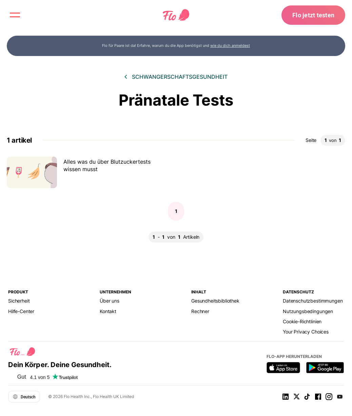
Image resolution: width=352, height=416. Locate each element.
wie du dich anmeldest (230, 45)
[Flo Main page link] (176, 15)
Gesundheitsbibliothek (215, 301)
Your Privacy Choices (306, 331)
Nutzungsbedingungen (308, 311)
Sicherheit (19, 301)
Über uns (109, 301)
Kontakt (108, 311)
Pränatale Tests (176, 100)
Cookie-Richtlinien (302, 321)
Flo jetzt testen (313, 15)
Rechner (200, 311)
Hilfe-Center (21, 311)
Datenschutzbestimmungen (313, 301)
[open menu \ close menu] (15, 15)
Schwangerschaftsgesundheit (180, 76)
